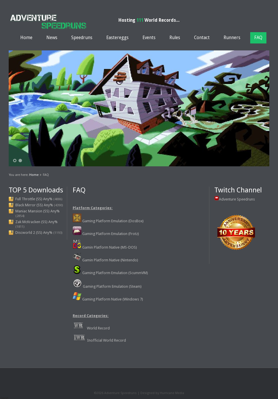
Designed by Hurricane (157, 393)
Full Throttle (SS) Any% (33, 199)
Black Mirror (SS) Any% (34, 205)
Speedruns (81, 37)
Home (26, 37)
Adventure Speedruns (237, 199)
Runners (232, 37)
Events (149, 37)
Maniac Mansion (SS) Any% (37, 211)
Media (179, 393)
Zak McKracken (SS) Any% (36, 222)
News (51, 37)
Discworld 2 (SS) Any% (33, 232)
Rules (174, 37)
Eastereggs (117, 37)
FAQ (258, 37)
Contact (202, 37)
